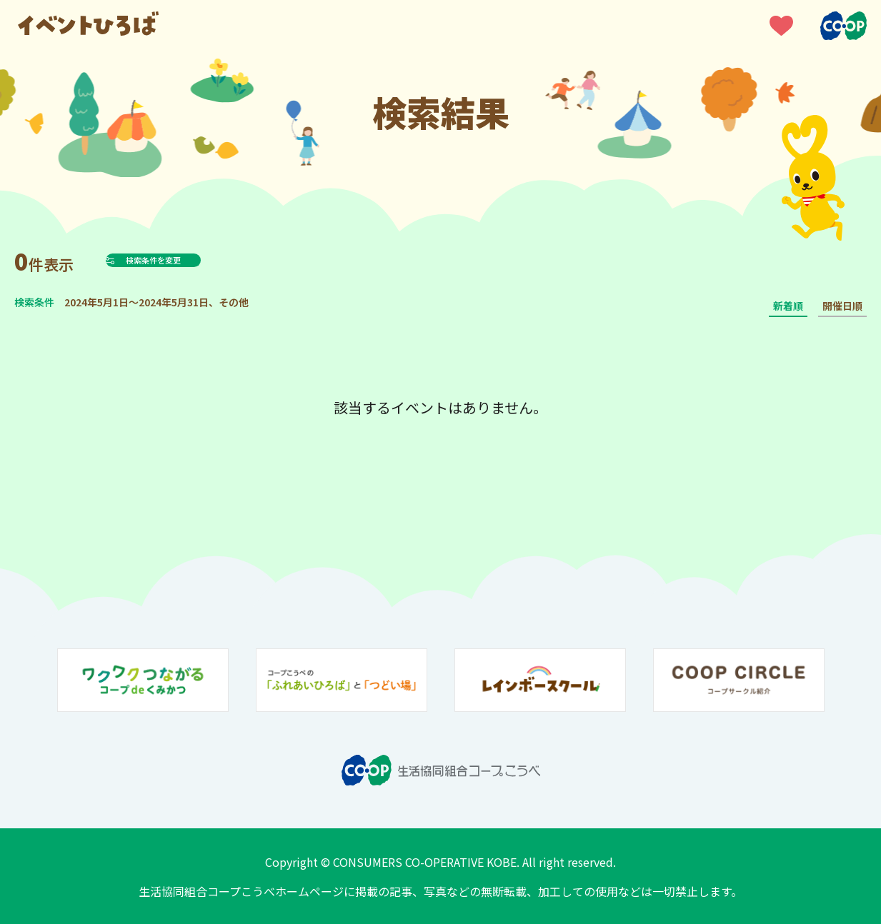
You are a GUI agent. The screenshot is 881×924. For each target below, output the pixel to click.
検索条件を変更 (189, 259)
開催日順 (842, 305)
